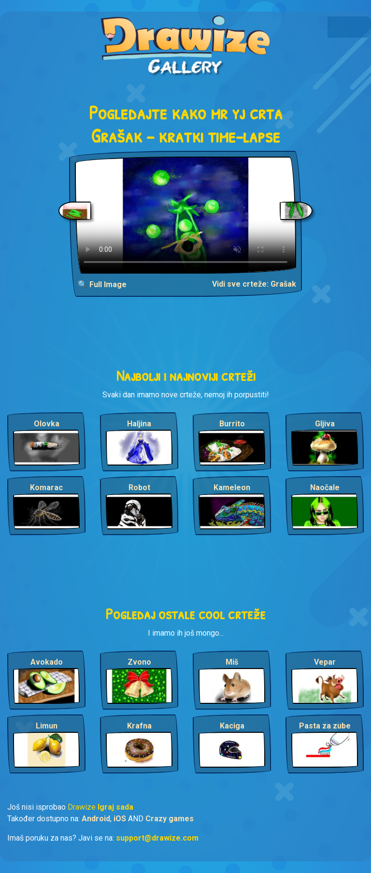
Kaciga (232, 725)
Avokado (46, 662)
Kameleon (232, 487)
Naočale (325, 487)
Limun (46, 725)
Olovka (46, 423)
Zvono (139, 662)
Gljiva (325, 423)
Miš (232, 662)
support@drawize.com (157, 838)
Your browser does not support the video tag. (185, 215)
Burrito (232, 423)
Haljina (139, 423)
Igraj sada (115, 807)
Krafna (139, 725)
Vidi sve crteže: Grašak (254, 284)
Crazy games (169, 818)
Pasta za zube (325, 725)
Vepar (325, 662)
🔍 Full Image (102, 284)
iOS (120, 818)
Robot (139, 487)
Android (96, 818)
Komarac (46, 487)
